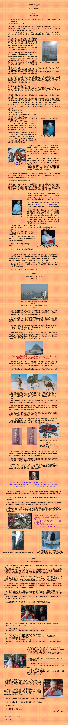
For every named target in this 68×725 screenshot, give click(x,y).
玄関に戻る (7, 719)
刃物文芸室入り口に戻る (12, 716)
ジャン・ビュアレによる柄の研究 (45, 204)
